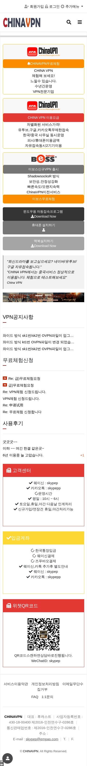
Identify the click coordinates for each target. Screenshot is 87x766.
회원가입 (34, 6)
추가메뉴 (70, 6)
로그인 (52, 6)
